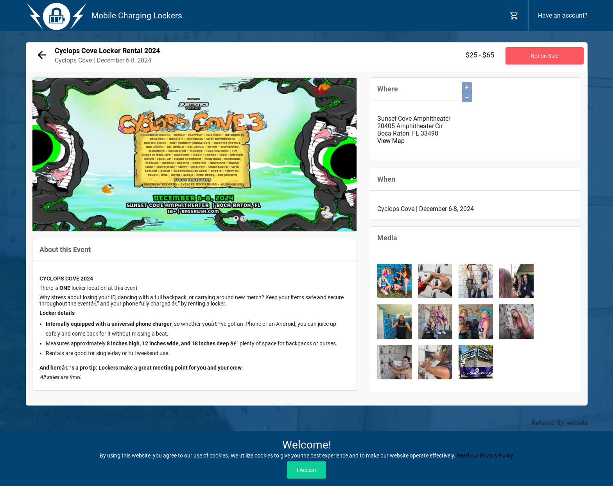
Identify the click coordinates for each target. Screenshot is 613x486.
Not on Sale (544, 56)
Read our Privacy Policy (485, 455)
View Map (391, 141)
